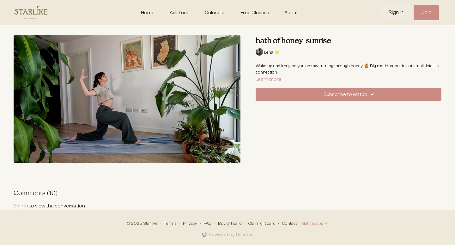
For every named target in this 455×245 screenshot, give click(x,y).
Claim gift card (262, 223)
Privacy (190, 223)
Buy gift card (230, 223)
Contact (289, 223)
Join (426, 12)
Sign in (395, 12)
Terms (170, 223)
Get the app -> (315, 223)
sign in (21, 206)
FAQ (207, 223)
